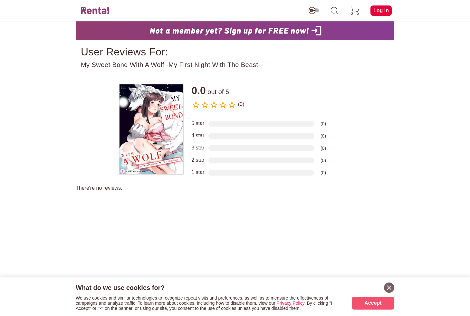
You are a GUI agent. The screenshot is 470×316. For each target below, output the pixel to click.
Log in (381, 10)
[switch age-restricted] (314, 10)
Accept (372, 303)
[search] (334, 10)
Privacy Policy (290, 303)
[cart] (355, 10)
